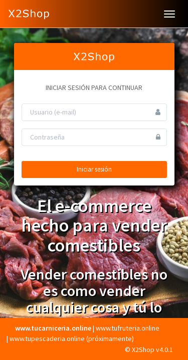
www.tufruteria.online (127, 328)
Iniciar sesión (94, 169)
